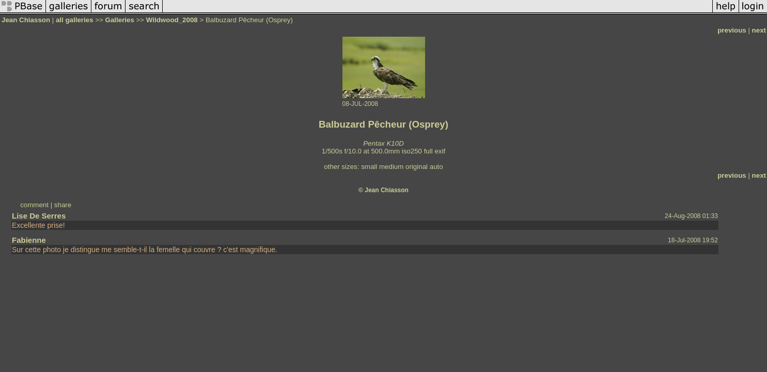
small (369, 167)
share (62, 205)
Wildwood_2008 (172, 20)
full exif (434, 151)
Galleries (119, 20)
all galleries (74, 20)
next (759, 30)
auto (436, 167)
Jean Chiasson (26, 20)
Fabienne (29, 240)
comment (34, 205)
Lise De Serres (39, 215)
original (416, 167)
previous (731, 30)
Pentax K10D (383, 143)
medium (391, 167)
